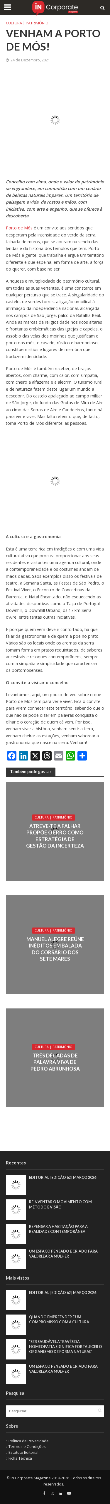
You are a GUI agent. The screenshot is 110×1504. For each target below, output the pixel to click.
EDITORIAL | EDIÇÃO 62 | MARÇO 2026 (62, 1177)
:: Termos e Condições (26, 1446)
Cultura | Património (27, 23)
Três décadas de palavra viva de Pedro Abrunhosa (55, 1062)
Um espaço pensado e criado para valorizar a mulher (63, 1253)
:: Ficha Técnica (19, 1458)
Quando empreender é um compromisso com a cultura (59, 1319)
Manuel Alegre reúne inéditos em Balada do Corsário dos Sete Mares (55, 949)
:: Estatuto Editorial (22, 1452)
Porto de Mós (20, 228)
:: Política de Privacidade (27, 1440)
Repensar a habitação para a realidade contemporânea (58, 1229)
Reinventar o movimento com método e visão (60, 1204)
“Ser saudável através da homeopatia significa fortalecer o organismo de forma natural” (65, 1347)
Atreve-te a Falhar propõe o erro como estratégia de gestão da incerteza (55, 836)
